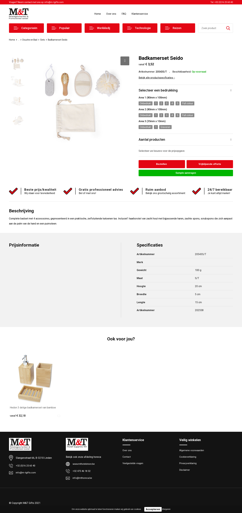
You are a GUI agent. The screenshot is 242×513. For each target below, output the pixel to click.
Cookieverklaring (187, 457)
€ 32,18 (18, 416)
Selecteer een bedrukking (158, 90)
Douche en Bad (30, 39)
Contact (126, 457)
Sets (43, 39)
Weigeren (166, 509)
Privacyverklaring (188, 464)
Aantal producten (152, 140)
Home (97, 13)
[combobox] (210, 28)
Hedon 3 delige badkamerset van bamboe (33, 408)
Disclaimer (184, 471)
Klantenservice (139, 13)
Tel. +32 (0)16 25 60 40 (221, 2)
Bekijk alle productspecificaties (157, 77)
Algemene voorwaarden (191, 451)
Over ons (111, 13)
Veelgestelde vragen (132, 464)
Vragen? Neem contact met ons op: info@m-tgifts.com (36, 2)
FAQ (124, 13)
